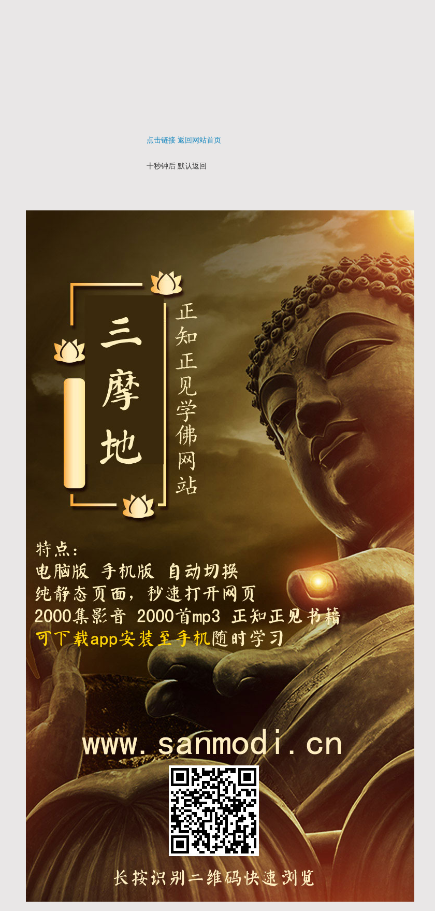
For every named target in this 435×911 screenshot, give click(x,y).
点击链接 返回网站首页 (184, 140)
